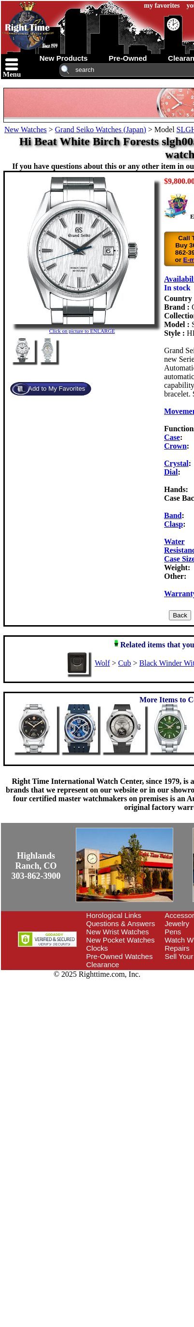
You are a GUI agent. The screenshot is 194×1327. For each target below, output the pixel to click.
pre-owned (128, 58)
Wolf (102, 663)
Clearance (102, 964)
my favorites (162, 5)
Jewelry (177, 923)
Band (172, 515)
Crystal (176, 463)
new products (64, 58)
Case (172, 437)
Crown (175, 446)
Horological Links (113, 915)
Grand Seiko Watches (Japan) (100, 129)
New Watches (25, 129)
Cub (124, 663)
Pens (173, 932)
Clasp (173, 524)
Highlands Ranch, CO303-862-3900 (36, 866)
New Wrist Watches (117, 932)
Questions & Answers (120, 923)
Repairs (177, 948)
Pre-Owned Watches (119, 956)
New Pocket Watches (120, 940)
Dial (171, 472)
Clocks (97, 948)
